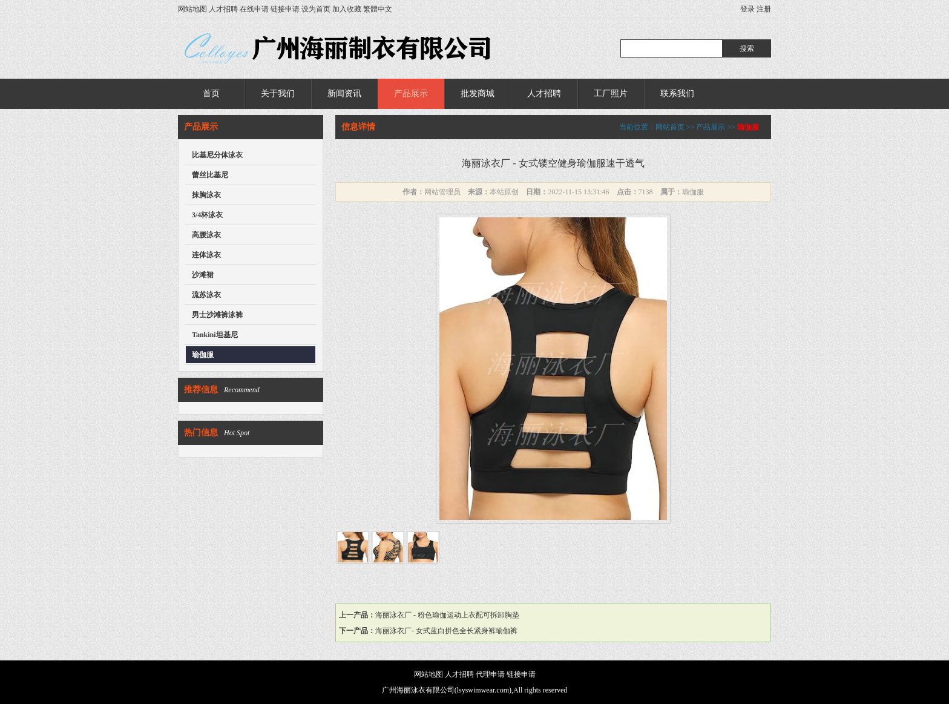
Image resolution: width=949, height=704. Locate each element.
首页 (211, 93)
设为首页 (315, 9)
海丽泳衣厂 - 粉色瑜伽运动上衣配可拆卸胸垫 (447, 615)
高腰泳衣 (206, 235)
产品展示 (411, 93)
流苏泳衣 (206, 295)
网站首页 (670, 127)
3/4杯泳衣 (207, 215)
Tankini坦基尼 (215, 335)
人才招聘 (223, 9)
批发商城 (477, 93)
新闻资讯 (344, 93)
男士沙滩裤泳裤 (217, 315)
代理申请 (490, 674)
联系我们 (677, 93)
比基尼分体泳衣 (217, 155)
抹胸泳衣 (206, 195)
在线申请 (254, 9)
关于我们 (278, 93)
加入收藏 (346, 9)
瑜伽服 (203, 354)
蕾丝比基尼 (210, 175)
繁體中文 (377, 9)
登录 (747, 9)
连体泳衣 (206, 255)
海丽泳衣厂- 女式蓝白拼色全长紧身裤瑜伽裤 (446, 631)
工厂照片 (611, 93)
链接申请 (285, 9)
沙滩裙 (203, 275)
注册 (764, 9)
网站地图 (192, 9)
